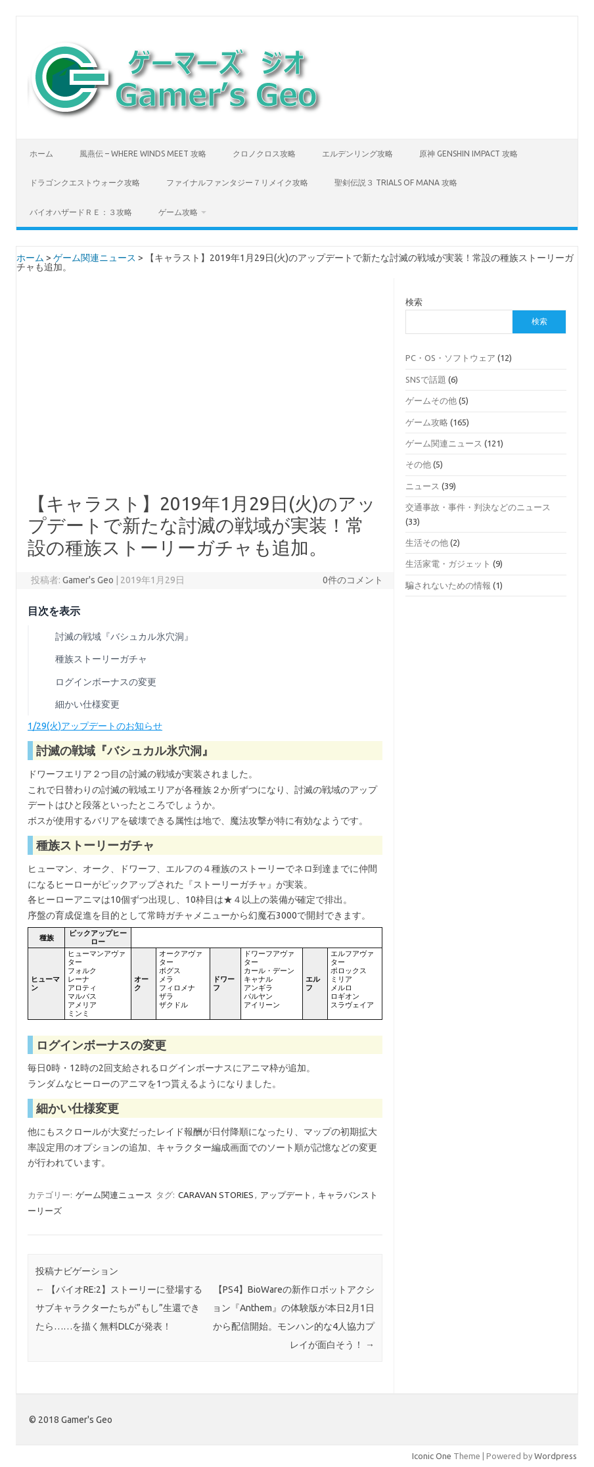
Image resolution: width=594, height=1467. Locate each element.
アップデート (285, 1194)
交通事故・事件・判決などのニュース (478, 507)
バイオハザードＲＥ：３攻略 (81, 212)
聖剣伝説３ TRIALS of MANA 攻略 (395, 182)
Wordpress (555, 1455)
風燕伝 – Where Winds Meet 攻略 (143, 153)
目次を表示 (54, 611)
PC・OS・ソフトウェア (450, 357)
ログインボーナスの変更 (105, 682)
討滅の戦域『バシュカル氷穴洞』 (124, 636)
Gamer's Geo (88, 580)
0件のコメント (353, 580)
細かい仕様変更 (87, 704)
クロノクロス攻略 (264, 153)
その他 (418, 464)
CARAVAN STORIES (216, 1194)
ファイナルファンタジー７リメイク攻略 (237, 182)
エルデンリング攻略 (357, 153)
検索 (414, 301)
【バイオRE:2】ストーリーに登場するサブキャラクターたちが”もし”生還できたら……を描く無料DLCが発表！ (118, 1308)
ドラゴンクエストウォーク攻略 (85, 182)
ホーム (41, 153)
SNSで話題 (425, 379)
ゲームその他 (431, 400)
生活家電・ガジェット (448, 563)
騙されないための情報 (448, 585)
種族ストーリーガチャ (101, 659)
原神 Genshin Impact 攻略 (468, 153)
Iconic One (431, 1455)
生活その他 (426, 542)
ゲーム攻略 (178, 212)
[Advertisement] (205, 395)
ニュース (422, 486)
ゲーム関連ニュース (94, 258)
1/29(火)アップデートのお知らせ (95, 726)
